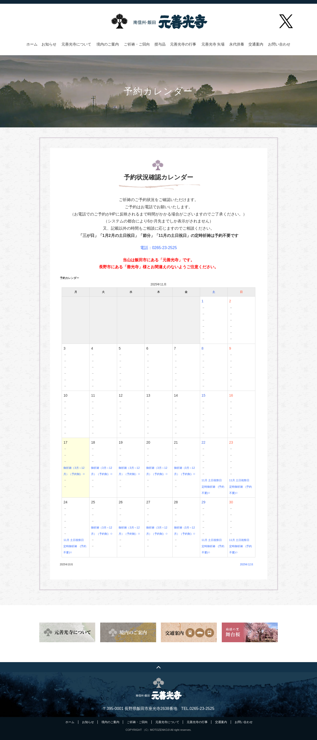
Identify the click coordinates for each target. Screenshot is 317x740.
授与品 (160, 44)
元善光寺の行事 (183, 44)
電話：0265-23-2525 (158, 248)
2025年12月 (246, 564)
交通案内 (255, 44)
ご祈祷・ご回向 (137, 44)
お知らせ (49, 44)
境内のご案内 (107, 44)
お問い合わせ (279, 44)
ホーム (32, 44)
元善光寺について (76, 44)
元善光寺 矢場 (213, 44)
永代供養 (236, 44)
